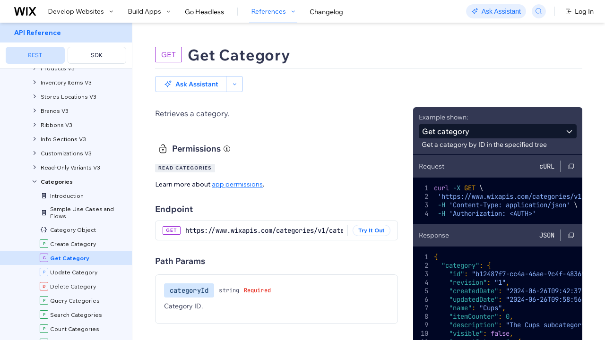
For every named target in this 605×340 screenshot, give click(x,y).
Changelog (326, 12)
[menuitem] (66, 45)
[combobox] (498, 115)
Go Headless (204, 12)
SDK (97, 55)
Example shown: (443, 101)
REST (35, 55)
